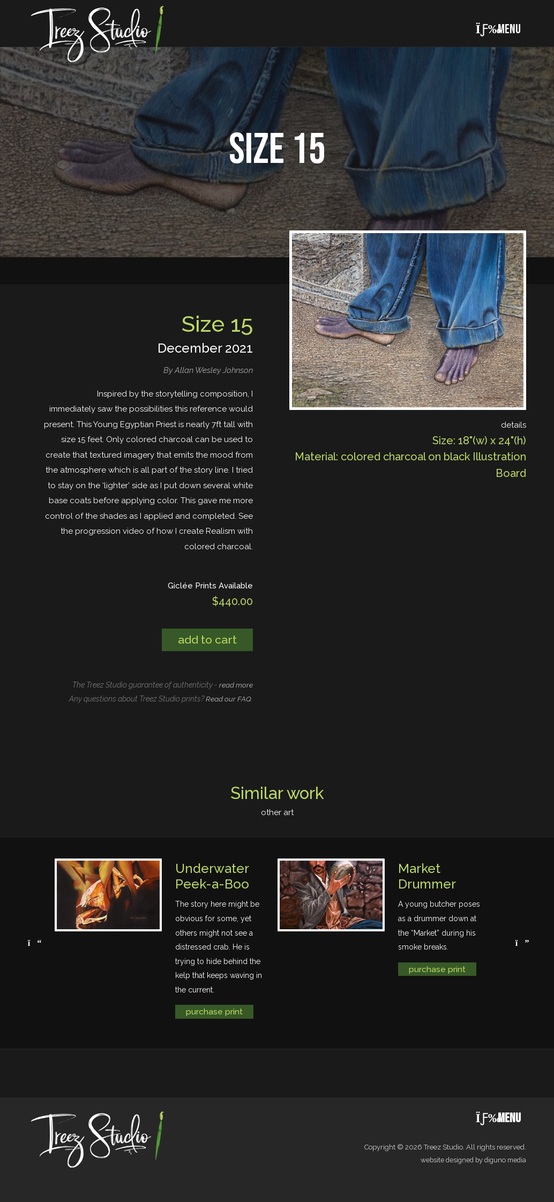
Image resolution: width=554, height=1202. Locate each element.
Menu (497, 29)
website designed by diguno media (470, 1160)
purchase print (214, 1012)
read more (236, 685)
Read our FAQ (228, 699)
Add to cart (206, 640)
